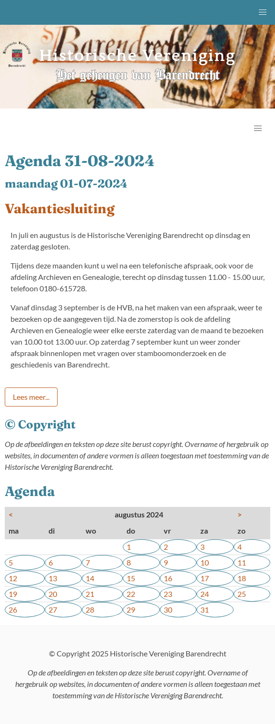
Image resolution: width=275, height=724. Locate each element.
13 (53, 578)
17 (204, 578)
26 (13, 609)
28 (90, 609)
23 (168, 593)
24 (204, 593)
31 (204, 609)
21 (90, 593)
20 (53, 593)
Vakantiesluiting (60, 208)
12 (13, 578)
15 (131, 578)
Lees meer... (31, 396)
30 (168, 609)
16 (168, 578)
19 (13, 593)
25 (241, 593)
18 (241, 578)
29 (131, 609)
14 (90, 578)
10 (204, 562)
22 (131, 593)
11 (241, 562)
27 (53, 609)
